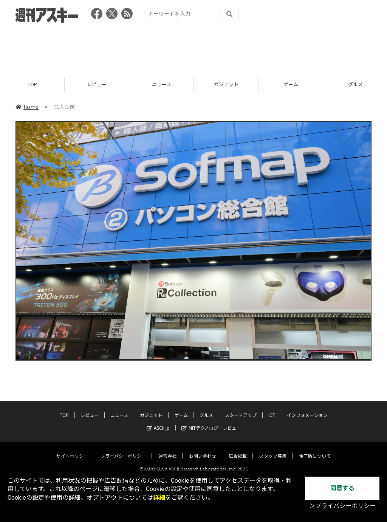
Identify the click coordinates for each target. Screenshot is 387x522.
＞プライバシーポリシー (342, 506)
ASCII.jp (158, 421)
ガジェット (226, 84)
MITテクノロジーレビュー (211, 421)
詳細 (159, 497)
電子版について (315, 449)
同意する (342, 488)
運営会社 (167, 449)
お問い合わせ (202, 449)
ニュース (161, 84)
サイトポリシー (72, 449)
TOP (32, 84)
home (27, 106)
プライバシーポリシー (123, 449)
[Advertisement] (193, 47)
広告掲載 (238, 449)
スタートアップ (241, 408)
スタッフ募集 (272, 449)
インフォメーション (307, 408)
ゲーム (290, 84)
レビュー (97, 84)
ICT (271, 408)
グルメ (206, 408)
